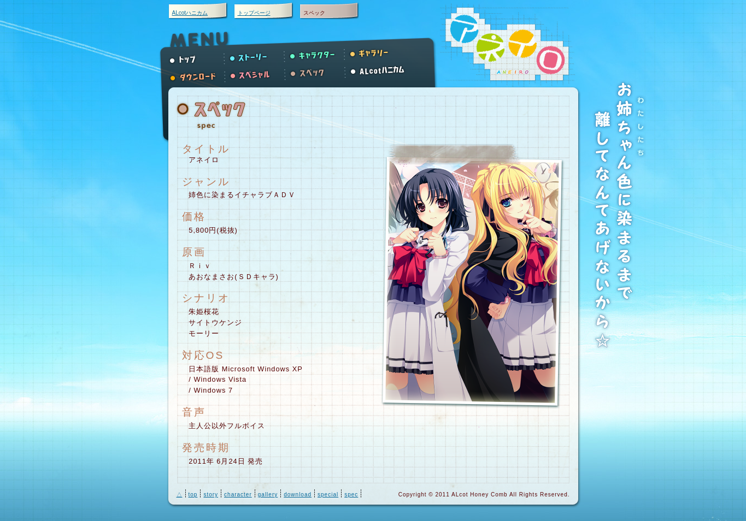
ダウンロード (197, 75)
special (328, 495)
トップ (197, 53)
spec (351, 495)
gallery (268, 495)
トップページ (254, 13)
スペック (317, 75)
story (210, 495)
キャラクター (317, 53)
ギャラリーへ (378, 53)
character (238, 495)
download (298, 495)
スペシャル (257, 75)
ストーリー (257, 53)
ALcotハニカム (190, 13)
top (193, 495)
